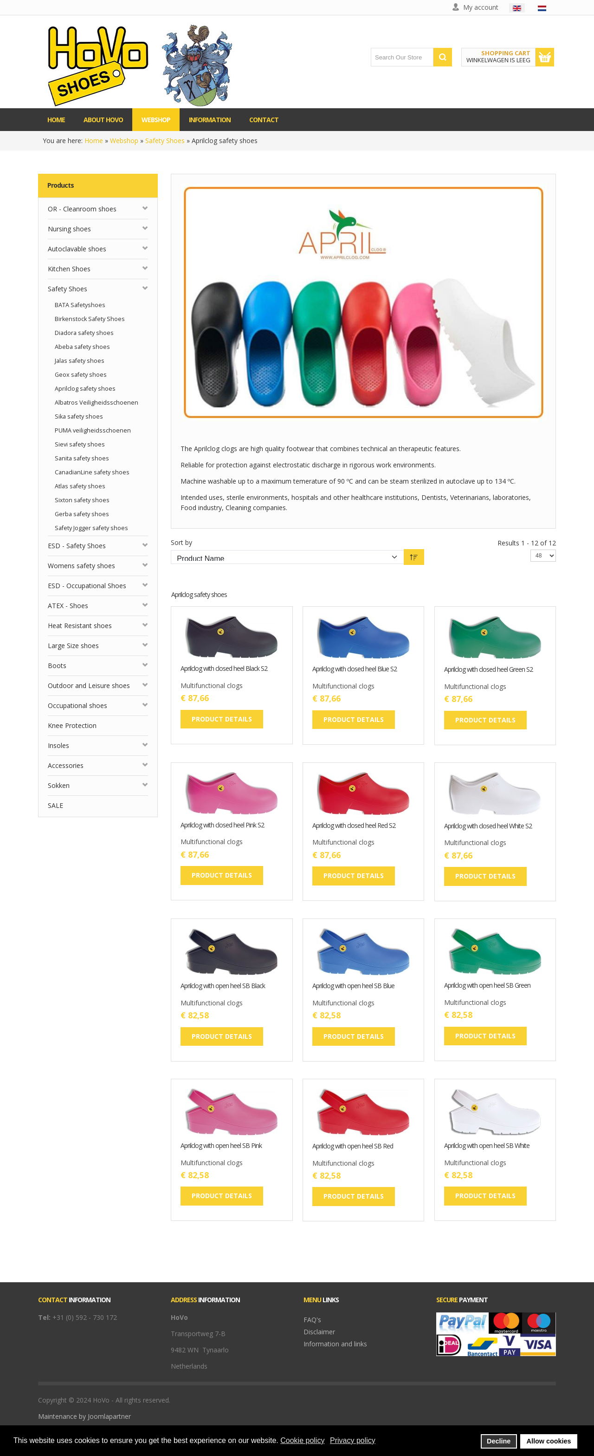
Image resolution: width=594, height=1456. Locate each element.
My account (480, 7)
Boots (57, 665)
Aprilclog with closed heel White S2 (488, 826)
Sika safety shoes (79, 416)
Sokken (59, 785)
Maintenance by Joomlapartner (84, 1416)
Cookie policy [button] (302, 1440)
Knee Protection (72, 725)
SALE (55, 805)
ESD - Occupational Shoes (87, 585)
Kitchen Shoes (69, 268)
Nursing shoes (69, 228)
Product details (222, 719)
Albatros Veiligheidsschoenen (96, 403)
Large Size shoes (73, 645)
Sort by (181, 542)
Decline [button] (498, 1441)
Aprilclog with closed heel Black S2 (224, 669)
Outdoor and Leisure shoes (89, 685)
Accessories (66, 765)
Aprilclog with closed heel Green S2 (488, 670)
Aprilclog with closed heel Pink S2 (222, 825)
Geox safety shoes (81, 375)
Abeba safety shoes (82, 347)
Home (93, 140)
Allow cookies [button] (549, 1441)
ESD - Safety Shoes (77, 545)
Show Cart (545, 57)
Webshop (124, 140)
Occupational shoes (77, 705)
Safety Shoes (165, 140)
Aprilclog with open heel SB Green (487, 986)
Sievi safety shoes (80, 444)
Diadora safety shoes (84, 333)
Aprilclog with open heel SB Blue (353, 986)
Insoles (58, 745)
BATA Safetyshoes (80, 305)
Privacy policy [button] (352, 1440)
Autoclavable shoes (77, 248)
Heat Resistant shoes (80, 625)
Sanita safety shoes (82, 458)
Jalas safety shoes (79, 361)
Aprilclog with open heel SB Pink (221, 1146)
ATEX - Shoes (68, 605)
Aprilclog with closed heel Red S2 (353, 826)
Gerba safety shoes (82, 514)
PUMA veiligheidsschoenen (93, 430)
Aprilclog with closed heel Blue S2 (354, 669)
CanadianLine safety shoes (92, 472)
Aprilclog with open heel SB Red (352, 1146)
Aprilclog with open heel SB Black (223, 986)
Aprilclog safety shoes (85, 389)
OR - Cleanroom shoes (82, 208)
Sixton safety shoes (82, 500)
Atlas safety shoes (80, 486)
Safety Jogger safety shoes (91, 528)
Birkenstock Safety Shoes (90, 319)
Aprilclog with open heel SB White (486, 1146)
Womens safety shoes (81, 565)
